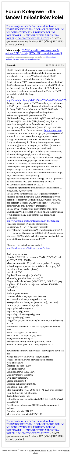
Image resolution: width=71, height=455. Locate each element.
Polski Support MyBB (37, 450)
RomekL (11, 65)
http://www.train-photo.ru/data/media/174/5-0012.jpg (33, 220)
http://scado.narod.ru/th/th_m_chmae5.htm (28, 248)
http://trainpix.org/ (53, 130)
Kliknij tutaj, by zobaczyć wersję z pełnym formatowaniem (32, 58)
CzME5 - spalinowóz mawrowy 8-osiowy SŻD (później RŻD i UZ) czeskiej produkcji (33, 52)
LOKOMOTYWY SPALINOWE (32, 38)
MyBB (49, 450)
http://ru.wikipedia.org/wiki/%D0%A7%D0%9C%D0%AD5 (36, 100)
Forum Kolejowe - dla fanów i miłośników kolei (34, 14)
